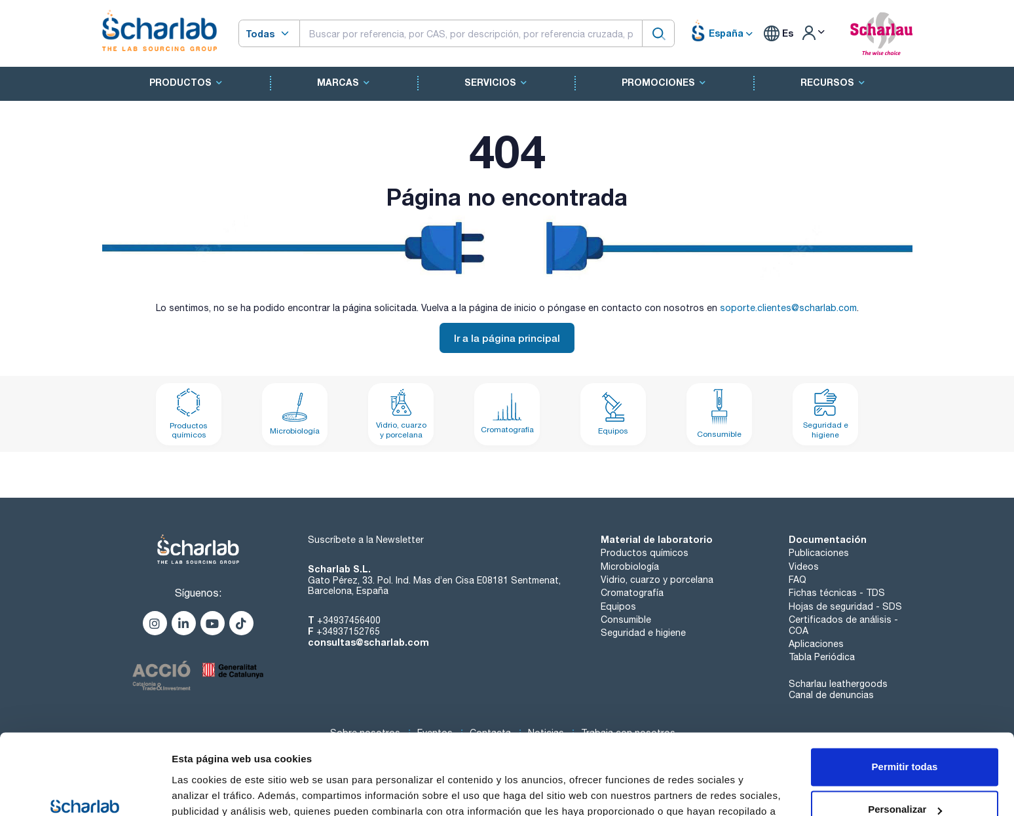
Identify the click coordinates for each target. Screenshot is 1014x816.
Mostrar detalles (210, 790)
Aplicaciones (816, 644)
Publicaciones (819, 552)
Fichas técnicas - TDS (837, 592)
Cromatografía (632, 592)
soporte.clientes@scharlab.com (788, 308)
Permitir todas (905, 693)
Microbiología (630, 566)
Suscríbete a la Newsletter (366, 539)
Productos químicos (644, 552)
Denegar (904, 779)
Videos (804, 566)
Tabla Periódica (822, 657)
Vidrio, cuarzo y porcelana (657, 579)
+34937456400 (349, 620)
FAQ (797, 579)
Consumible (626, 619)
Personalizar (905, 736)
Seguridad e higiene (643, 632)
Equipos (618, 606)
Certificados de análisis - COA (843, 625)
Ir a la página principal (507, 338)
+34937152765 (348, 631)
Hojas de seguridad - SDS (845, 606)
